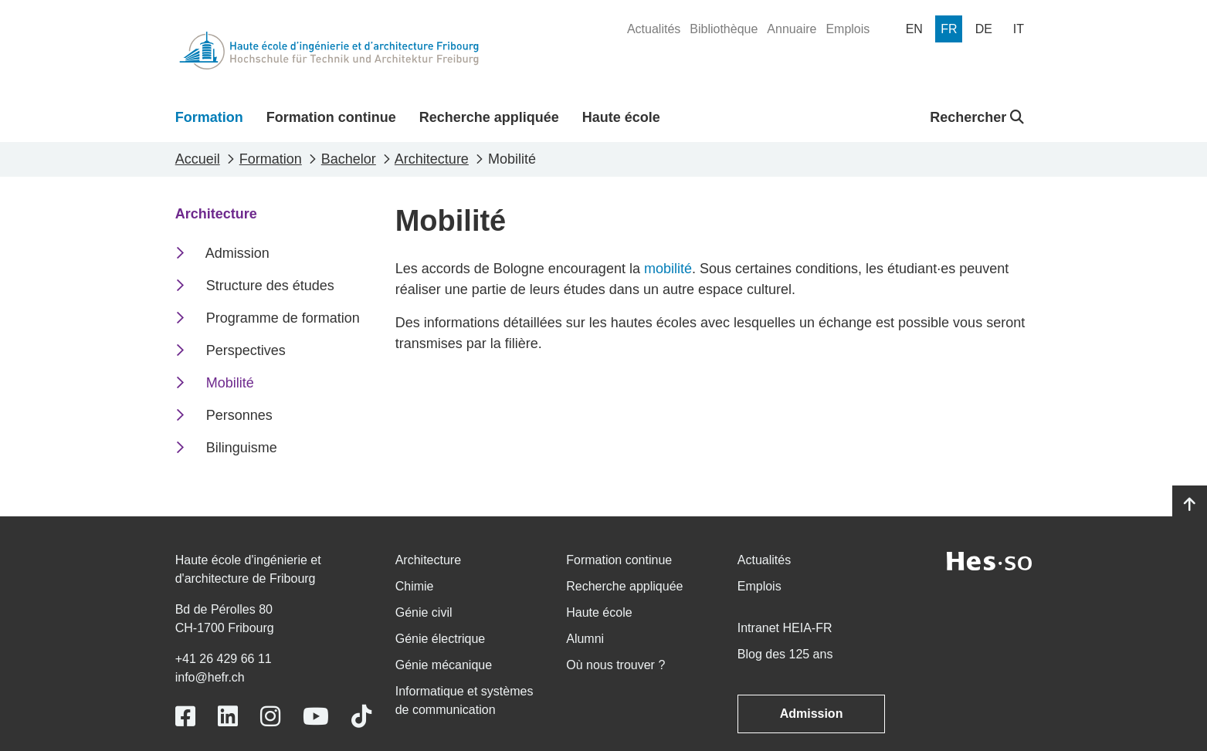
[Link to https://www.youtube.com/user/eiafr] (316, 716)
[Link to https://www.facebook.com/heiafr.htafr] (185, 716)
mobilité (668, 268)
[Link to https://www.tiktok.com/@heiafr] (361, 716)
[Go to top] (1189, 504)
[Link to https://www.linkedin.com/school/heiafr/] (228, 716)
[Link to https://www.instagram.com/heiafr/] (270, 716)
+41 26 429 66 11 (223, 658)
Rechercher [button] (977, 117)
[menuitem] (653, 29)
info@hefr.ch (210, 677)
